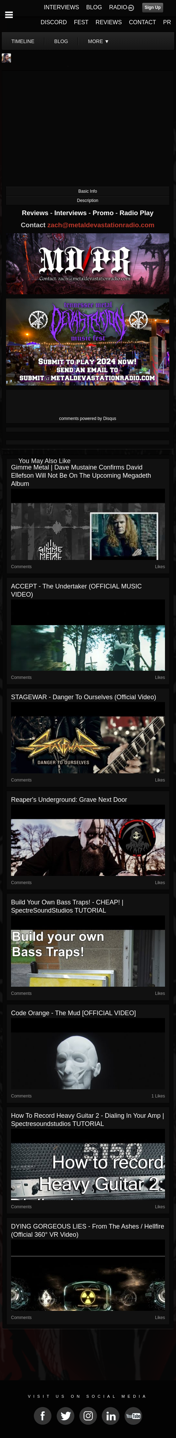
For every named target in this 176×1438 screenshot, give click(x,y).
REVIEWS (109, 22)
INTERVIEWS (61, 7)
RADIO (118, 7)
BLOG (94, 7)
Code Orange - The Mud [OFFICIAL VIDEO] (73, 1013)
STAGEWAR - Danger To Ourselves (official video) (83, 697)
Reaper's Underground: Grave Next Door (69, 799)
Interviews (71, 213)
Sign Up (153, 7)
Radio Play (136, 213)
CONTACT (142, 22)
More (98, 41)
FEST (81, 22)
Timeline (22, 41)
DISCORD (54, 22)
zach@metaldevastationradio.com (100, 225)
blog (61, 41)
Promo (104, 213)
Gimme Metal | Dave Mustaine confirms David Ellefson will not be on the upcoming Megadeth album (81, 475)
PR (167, 22)
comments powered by (87, 418)
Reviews (36, 213)
